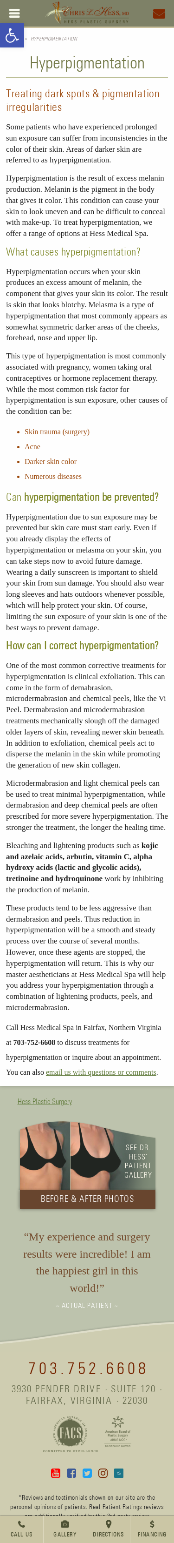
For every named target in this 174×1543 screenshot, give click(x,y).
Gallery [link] (64, 1535)
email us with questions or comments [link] (101, 1072)
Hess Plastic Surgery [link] (45, 1101)
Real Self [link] (118, 1473)
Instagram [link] (103, 1473)
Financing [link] (152, 1535)
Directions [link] (108, 1535)
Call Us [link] (21, 1535)
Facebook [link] (71, 1473)
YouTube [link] (55, 1473)
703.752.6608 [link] (88, 1369)
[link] (12, 35)
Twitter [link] (87, 1473)
